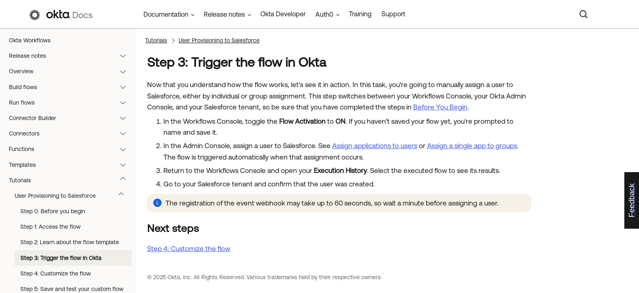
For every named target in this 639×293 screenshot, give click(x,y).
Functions (71, 149)
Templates (71, 165)
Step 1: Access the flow (50, 226)
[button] (124, 55)
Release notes (71, 55)
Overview (71, 71)
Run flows (71, 102)
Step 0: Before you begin (52, 211)
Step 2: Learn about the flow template (69, 242)
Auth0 (324, 14)
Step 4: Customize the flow (55, 273)
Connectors (71, 133)
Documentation (165, 14)
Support (393, 13)
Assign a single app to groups (472, 146)
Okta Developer (283, 13)
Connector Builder (71, 118)
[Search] (583, 14)
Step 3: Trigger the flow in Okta (60, 258)
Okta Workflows (30, 40)
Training (360, 13)
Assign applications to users (374, 146)
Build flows (71, 87)
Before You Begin (440, 107)
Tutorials (71, 180)
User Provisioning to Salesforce (73, 195)
